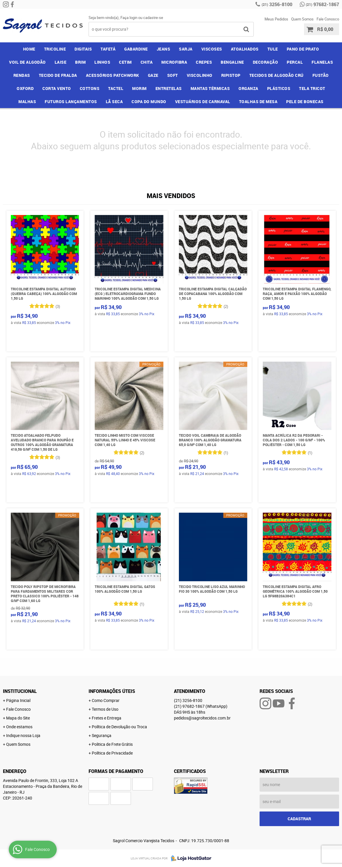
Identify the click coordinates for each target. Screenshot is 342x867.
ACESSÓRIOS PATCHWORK (112, 75)
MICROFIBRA (174, 62)
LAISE (61, 62)
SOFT (172, 75)
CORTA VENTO (56, 88)
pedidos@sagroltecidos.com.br (202, 718)
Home (29, 49)
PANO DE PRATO (303, 49)
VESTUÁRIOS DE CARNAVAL (202, 101)
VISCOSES (211, 49)
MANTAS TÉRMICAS (210, 88)
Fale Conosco (328, 19)
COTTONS (90, 88)
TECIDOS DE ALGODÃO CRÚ (276, 75)
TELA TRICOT (312, 88)
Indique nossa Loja (23, 735)
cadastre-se (153, 17)
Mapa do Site (18, 718)
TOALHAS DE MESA (258, 101)
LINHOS (102, 62)
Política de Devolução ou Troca (119, 726)
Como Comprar (106, 700)
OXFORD (25, 88)
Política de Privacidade (112, 753)
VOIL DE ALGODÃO (27, 62)
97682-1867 (322, 4)
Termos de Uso (105, 709)
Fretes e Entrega (106, 718)
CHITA (147, 62)
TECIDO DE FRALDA (58, 75)
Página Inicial (18, 700)
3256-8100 (277, 4)
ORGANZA (248, 88)
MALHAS (27, 101)
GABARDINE (136, 49)
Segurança (101, 735)
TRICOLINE (55, 49)
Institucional (20, 691)
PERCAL (295, 62)
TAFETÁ (108, 49)
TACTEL (115, 88)
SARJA (186, 49)
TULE (272, 49)
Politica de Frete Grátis (112, 744)
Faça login (128, 17)
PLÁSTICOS (279, 88)
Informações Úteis (112, 691)
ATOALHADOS (245, 49)
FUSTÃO (320, 75)
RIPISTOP (231, 75)
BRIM (80, 62)
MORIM (139, 88)
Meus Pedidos (276, 19)
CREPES (204, 62)
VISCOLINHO (200, 75)
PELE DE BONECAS (305, 101)
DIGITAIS (83, 49)
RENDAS (21, 75)
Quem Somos (302, 19)
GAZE (153, 75)
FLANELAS (322, 62)
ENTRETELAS (169, 88)
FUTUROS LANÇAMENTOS (71, 101)
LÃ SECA (114, 101)
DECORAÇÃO (265, 62)
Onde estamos (19, 726)
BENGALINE (232, 62)
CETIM (125, 62)
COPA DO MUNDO (149, 101)
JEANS (163, 49)
